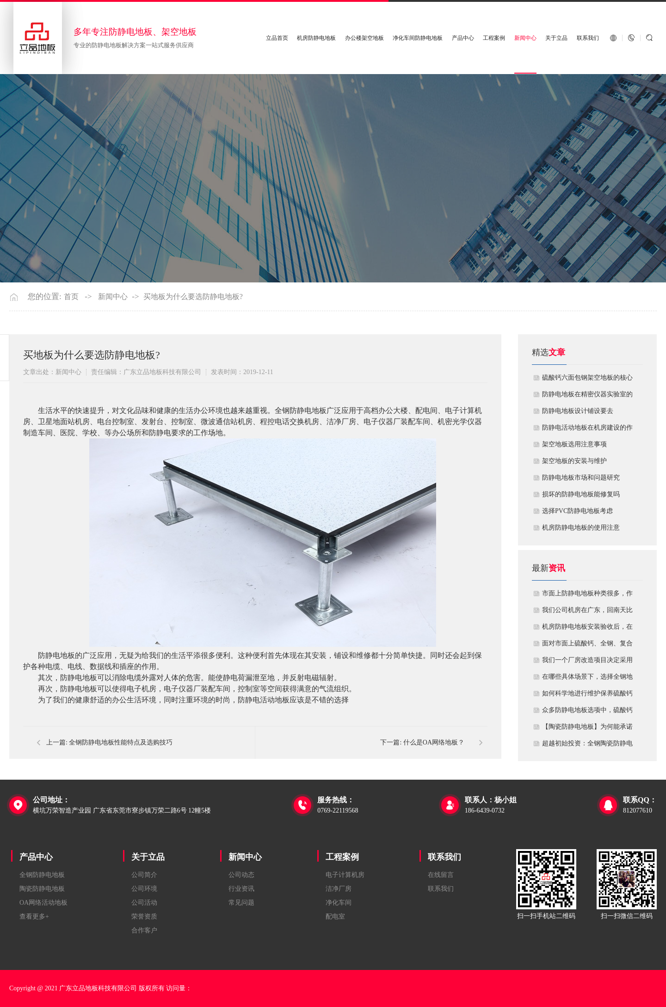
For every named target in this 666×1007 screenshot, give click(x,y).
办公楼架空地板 (364, 38)
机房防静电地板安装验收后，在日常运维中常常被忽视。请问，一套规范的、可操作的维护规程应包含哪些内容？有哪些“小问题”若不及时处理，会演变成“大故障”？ (587, 629)
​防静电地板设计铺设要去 (577, 410)
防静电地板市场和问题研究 (581, 477)
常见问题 (241, 902)
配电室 (335, 916)
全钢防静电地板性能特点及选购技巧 (121, 742)
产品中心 (463, 38)
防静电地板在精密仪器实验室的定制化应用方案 (587, 397)
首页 (71, 296)
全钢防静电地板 (42, 874)
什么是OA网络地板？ (433, 742)
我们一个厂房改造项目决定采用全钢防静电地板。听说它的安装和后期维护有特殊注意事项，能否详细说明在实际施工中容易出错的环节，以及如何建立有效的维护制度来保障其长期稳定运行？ (587, 663)
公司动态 (241, 874)
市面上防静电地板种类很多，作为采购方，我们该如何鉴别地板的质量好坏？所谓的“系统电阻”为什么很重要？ (587, 596)
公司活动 (144, 902)
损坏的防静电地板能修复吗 (581, 494)
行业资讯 (241, 888)
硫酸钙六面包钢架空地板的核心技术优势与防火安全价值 (587, 380)
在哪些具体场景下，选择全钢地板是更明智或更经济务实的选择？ (587, 679)
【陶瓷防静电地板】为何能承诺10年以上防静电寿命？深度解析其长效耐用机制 (587, 729)
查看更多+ (34, 916)
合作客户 (144, 930)
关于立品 (556, 38)
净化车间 (339, 902)
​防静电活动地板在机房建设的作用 (587, 430)
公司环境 (144, 888)
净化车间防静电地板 (418, 38)
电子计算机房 (345, 874)
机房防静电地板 (316, 38)
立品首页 (277, 38)
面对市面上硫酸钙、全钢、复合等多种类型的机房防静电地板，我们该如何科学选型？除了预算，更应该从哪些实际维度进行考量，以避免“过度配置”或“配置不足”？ (587, 646)
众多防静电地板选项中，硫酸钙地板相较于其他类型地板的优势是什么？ (587, 713)
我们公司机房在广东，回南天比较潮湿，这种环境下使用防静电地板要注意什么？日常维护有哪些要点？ (587, 613)
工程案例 (494, 38)
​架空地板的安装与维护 (574, 460)
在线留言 (441, 874)
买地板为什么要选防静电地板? (193, 296)
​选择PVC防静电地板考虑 (577, 510)
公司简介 (144, 874)
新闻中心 (525, 38)
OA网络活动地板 (43, 902)
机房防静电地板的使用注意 (581, 527)
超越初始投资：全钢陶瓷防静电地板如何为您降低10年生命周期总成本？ (587, 746)
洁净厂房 (339, 888)
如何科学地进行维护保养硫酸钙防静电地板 (587, 696)
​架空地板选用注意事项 (574, 444)
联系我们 (588, 38)
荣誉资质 (144, 916)
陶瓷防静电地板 (42, 888)
